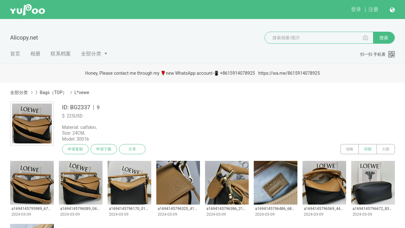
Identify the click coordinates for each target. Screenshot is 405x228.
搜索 (383, 37)
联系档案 (61, 54)
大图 (385, 149)
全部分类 (91, 54)
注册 (373, 9)
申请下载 (103, 149)
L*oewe (81, 92)
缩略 (349, 149)
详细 (367, 149)
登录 (356, 9)
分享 (132, 149)
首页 (15, 54)
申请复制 (75, 149)
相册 (35, 54)
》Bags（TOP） (51, 92)
